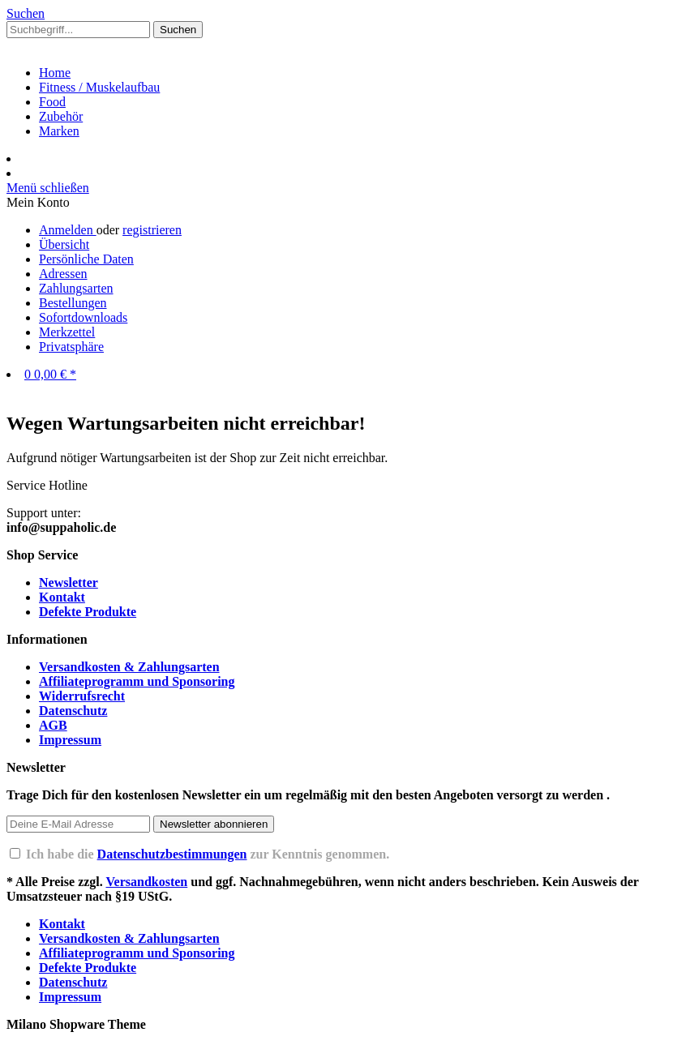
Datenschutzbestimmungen (172, 854)
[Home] (55, 72)
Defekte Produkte (87, 612)
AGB (53, 725)
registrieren (152, 230)
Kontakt (62, 597)
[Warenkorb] (50, 374)
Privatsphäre (71, 346)
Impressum (70, 740)
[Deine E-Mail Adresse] (78, 824)
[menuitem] (343, 29)
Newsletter (68, 582)
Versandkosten (146, 882)
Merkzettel (67, 332)
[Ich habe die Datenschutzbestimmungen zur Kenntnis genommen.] (15, 853)
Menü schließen (47, 188)
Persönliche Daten (86, 259)
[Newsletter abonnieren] (213, 824)
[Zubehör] (61, 116)
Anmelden (67, 230)
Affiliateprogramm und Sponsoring (137, 681)
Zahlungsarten (76, 288)
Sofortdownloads (83, 317)
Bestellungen (73, 303)
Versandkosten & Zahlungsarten (129, 667)
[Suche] (25, 13)
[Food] (52, 102)
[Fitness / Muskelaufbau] (99, 87)
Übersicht (64, 244)
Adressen (63, 274)
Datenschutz (73, 710)
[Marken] (59, 131)
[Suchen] (178, 29)
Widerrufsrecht (82, 696)
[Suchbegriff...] (78, 29)
